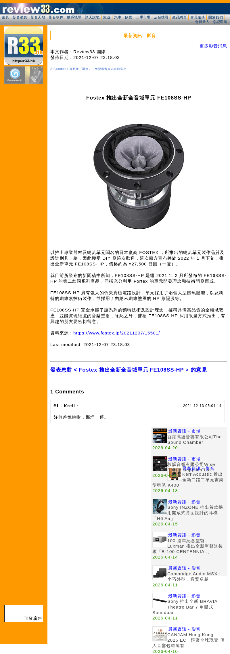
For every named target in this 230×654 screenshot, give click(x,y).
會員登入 (202, 22)
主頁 (5, 17)
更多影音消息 (213, 45)
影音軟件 (56, 17)
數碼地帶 (74, 17)
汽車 (117, 17)
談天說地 (92, 17)
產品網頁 (179, 17)
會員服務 (197, 17)
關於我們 (215, 17)
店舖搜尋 (161, 17)
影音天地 (38, 17)
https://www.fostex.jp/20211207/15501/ (116, 332)
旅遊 (106, 17)
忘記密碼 (220, 22)
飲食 (128, 17)
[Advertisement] (100, 467)
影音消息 (20, 17)
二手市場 (143, 17)
